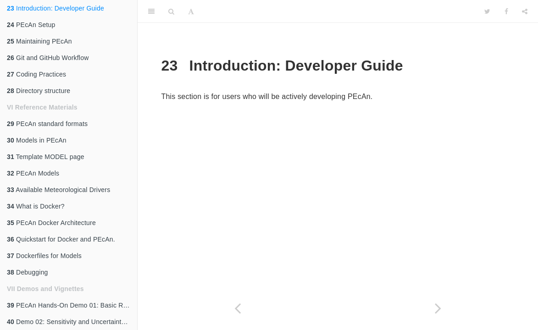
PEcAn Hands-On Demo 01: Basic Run (68, 305)
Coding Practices (36, 74)
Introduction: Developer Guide (55, 8)
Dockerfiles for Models (44, 255)
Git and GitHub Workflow (48, 57)
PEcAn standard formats (47, 123)
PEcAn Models (33, 173)
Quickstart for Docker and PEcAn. (61, 239)
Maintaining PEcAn (39, 41)
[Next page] (438, 308)
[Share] (524, 11)
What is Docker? (36, 206)
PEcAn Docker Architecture (51, 222)
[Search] (171, 11)
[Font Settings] (191, 11)
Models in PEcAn (37, 140)
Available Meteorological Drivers (58, 189)
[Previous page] (238, 308)
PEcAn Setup (31, 24)
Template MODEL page (45, 156)
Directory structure (38, 90)
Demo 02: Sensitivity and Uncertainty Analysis (72, 321)
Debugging (27, 272)
